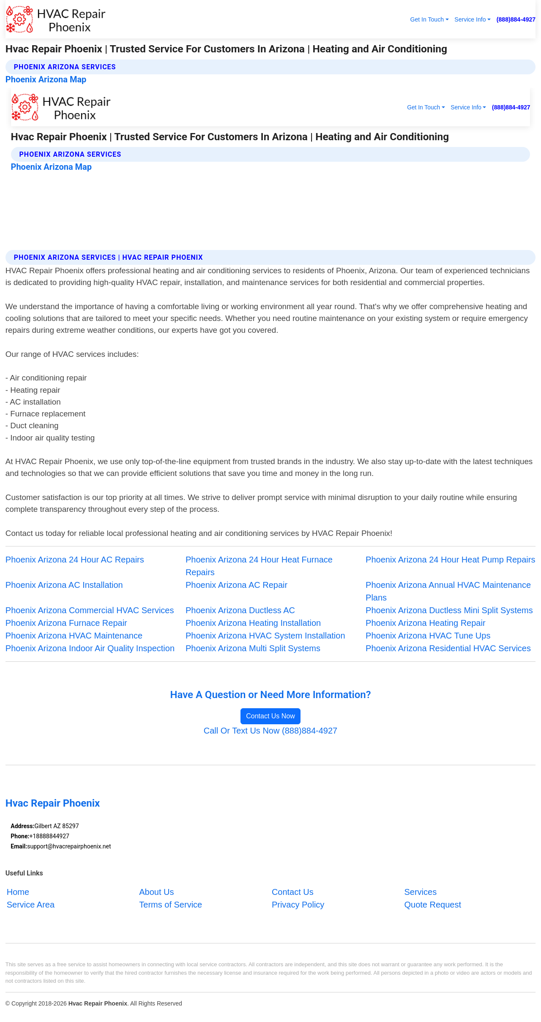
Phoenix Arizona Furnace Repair (66, 623)
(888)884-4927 (516, 19)
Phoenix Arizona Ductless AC (240, 610)
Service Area (31, 904)
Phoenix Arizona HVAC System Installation (265, 635)
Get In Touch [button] (427, 19)
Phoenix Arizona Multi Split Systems (253, 648)
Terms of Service (170, 904)
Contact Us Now (270, 716)
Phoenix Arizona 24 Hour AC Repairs (74, 559)
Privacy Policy (298, 904)
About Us (156, 892)
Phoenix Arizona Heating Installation (253, 623)
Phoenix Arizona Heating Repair (426, 623)
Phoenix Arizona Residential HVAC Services (448, 648)
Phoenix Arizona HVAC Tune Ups (428, 635)
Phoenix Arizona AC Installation (64, 585)
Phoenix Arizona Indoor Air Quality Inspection (90, 648)
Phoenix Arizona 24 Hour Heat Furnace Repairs (259, 566)
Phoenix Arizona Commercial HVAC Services (89, 610)
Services (420, 892)
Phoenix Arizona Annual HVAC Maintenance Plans (448, 591)
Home (18, 892)
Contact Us (293, 892)
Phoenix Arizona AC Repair (236, 585)
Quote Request (432, 904)
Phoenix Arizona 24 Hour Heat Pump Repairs (450, 559)
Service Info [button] (470, 19)
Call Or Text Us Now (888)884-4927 (270, 730)
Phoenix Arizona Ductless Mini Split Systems (449, 610)
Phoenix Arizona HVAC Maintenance (73, 635)
